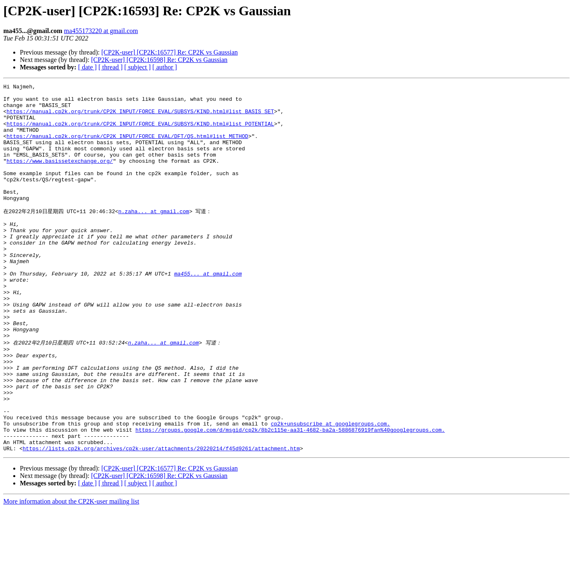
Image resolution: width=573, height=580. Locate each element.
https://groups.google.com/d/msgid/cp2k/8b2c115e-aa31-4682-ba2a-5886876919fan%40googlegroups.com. (290, 497)
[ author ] (164, 67)
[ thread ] (110, 67)
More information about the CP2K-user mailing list (71, 572)
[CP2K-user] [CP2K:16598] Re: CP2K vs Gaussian (159, 59)
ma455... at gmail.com (208, 311)
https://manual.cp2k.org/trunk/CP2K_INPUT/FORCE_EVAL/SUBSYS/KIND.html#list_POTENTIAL (140, 132)
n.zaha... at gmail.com (153, 236)
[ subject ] (137, 67)
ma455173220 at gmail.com (101, 30)
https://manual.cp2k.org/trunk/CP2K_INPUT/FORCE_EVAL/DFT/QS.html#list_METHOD (127, 147)
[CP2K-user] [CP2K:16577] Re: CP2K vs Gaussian (169, 52)
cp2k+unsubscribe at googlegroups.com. (330, 490)
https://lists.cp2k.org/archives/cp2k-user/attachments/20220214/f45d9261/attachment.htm (161, 519)
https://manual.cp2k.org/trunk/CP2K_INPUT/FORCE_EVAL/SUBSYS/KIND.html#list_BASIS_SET (140, 117)
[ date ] (87, 67)
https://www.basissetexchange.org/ (60, 177)
